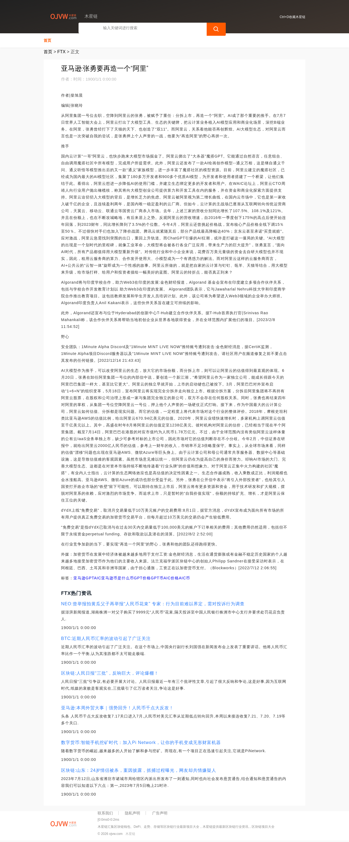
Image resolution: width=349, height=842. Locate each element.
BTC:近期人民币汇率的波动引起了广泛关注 (106, 638)
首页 (47, 40)
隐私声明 (132, 812)
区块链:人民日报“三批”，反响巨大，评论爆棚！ (110, 672)
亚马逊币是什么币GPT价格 (126, 577)
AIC (97, 577)
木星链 (130, 833)
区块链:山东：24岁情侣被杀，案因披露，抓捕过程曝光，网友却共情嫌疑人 (138, 769)
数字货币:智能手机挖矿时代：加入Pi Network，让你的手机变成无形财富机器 (141, 742)
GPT (90, 577)
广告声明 (159, 812)
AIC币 (184, 577)
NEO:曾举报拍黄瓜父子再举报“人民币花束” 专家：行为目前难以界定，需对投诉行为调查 (153, 603)
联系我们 (105, 812)
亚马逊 (79, 577)
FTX (61, 51)
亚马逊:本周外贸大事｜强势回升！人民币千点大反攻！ (117, 707)
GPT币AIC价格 (165, 577)
